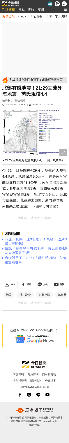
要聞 (41, 9)
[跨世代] (8, 16)
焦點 (22, 9)
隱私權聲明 (49, 374)
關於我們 (35, 380)
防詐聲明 (18, 374)
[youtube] (47, 394)
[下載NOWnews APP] (57, 3)
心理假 (37, 16)
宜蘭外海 (44, 294)
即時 (31, 9)
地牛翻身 (25, 294)
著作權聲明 (20, 380)
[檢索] (64, 3)
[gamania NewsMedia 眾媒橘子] (34, 410)
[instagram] (29, 394)
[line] (38, 394)
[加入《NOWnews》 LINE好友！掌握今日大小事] (42, 284)
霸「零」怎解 (58, 16)
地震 (9, 294)
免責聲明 (33, 374)
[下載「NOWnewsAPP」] (9, 284)
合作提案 (50, 380)
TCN (23, 16)
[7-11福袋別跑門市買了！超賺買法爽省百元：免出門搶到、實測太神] (37, 80)
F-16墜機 (8, 10)
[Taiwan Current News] (49, 3)
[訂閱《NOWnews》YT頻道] (59, 284)
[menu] (66, 9)
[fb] (20, 394)
